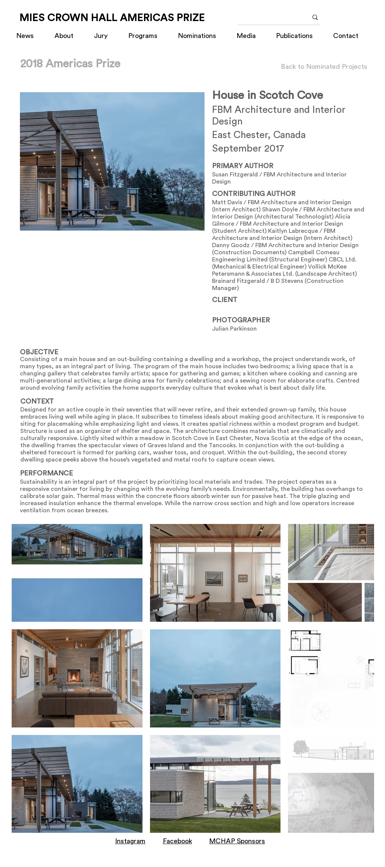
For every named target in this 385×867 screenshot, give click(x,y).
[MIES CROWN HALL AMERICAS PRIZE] (112, 18)
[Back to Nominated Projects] (324, 66)
